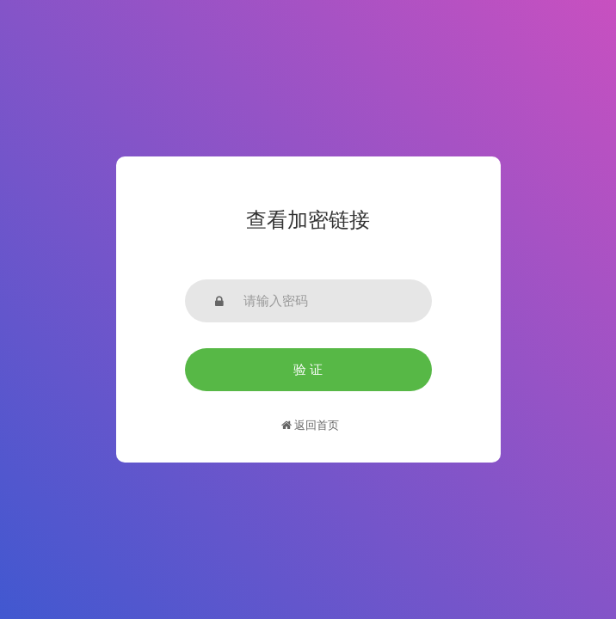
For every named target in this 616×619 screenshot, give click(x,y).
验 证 (308, 370)
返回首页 (310, 425)
